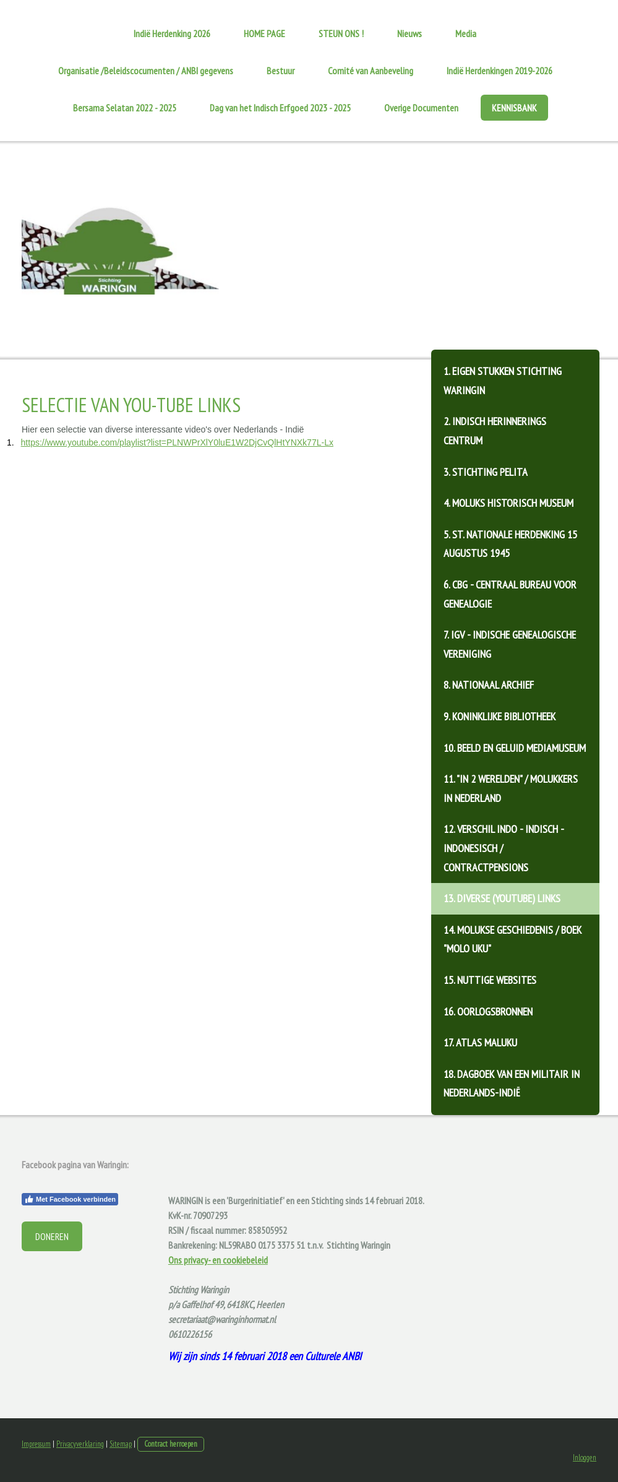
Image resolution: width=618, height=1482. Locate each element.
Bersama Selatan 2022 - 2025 (124, 107)
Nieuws (409, 33)
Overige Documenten (421, 107)
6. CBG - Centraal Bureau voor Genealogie (510, 594)
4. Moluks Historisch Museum (508, 503)
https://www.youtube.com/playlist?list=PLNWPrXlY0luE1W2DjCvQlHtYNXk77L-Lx (177, 442)
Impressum (36, 1444)
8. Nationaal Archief (489, 685)
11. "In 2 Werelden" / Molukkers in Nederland (511, 788)
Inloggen (584, 1457)
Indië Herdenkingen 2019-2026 (499, 70)
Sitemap (120, 1444)
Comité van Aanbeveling (370, 70)
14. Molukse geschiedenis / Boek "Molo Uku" (513, 939)
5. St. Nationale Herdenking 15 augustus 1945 (510, 544)
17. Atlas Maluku (480, 1042)
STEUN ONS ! (341, 33)
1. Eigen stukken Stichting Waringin (503, 380)
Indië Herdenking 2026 (172, 33)
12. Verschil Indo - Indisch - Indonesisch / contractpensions (504, 848)
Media (465, 33)
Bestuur (280, 70)
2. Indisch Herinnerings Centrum (495, 430)
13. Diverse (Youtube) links (502, 898)
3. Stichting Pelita (486, 472)
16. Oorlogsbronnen (488, 1011)
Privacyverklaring (80, 1444)
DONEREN (52, 1236)
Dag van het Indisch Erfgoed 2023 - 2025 (280, 107)
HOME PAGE (264, 33)
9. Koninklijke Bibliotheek (500, 716)
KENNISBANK (514, 107)
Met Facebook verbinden (70, 1199)
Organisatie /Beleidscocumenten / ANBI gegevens (145, 70)
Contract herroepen (170, 1444)
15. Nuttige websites (490, 980)
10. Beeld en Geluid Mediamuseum (515, 748)
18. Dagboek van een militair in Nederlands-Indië (512, 1083)
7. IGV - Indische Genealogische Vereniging (510, 644)
